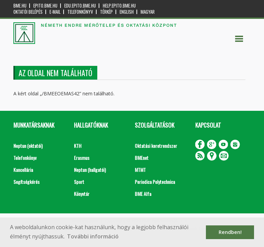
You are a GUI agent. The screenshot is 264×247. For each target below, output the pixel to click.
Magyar (148, 12)
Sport (79, 181)
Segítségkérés (26, 181)
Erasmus (81, 157)
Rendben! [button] (230, 232)
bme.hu (19, 5)
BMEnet (141, 157)
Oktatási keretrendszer (156, 145)
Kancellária (23, 169)
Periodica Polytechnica (155, 181)
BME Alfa (143, 193)
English (127, 12)
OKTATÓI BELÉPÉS (28, 12)
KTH (77, 145)
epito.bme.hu (45, 5)
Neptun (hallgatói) (90, 169)
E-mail (55, 12)
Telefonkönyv (80, 12)
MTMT (140, 169)
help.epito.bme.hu (119, 5)
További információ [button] (93, 236)
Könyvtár (81, 193)
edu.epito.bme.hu (80, 5)
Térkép (106, 12)
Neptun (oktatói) (28, 145)
